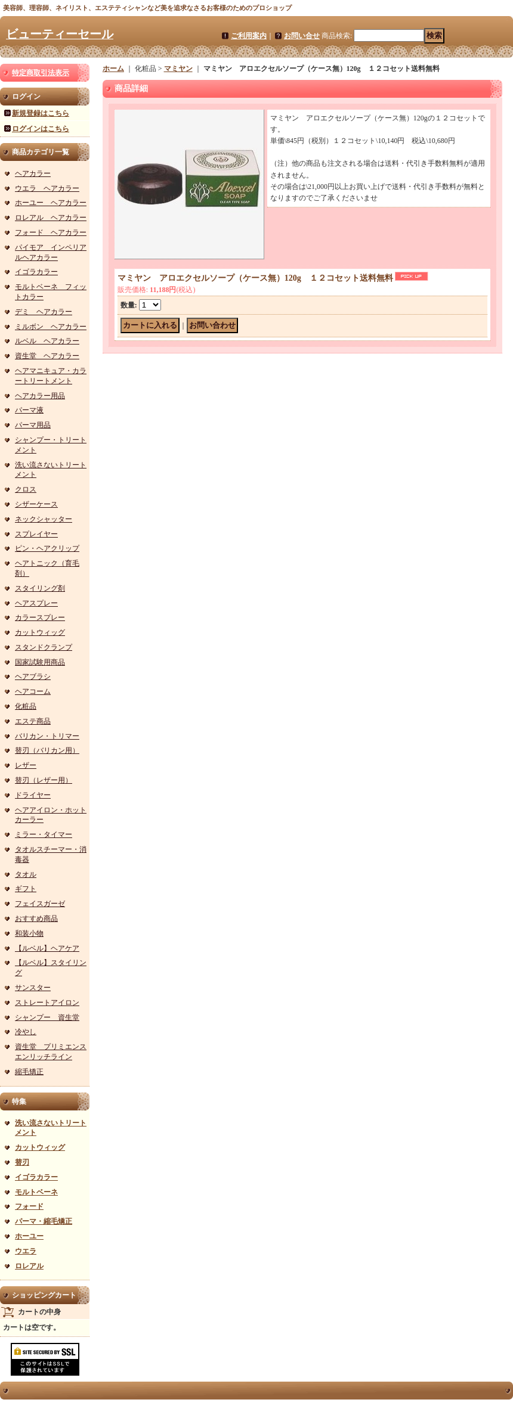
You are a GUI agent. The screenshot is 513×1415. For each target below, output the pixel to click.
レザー (25, 765)
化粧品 (25, 706)
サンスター (33, 987)
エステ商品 (33, 721)
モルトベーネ (36, 1192)
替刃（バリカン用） (47, 750)
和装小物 (29, 933)
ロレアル (29, 1266)
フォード (29, 1206)
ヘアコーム (33, 691)
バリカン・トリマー (47, 736)
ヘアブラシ (33, 676)
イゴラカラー (36, 272)
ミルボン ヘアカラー (50, 326)
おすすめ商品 (36, 918)
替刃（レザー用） (43, 780)
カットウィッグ (40, 632)
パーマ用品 (33, 425)
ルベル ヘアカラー (47, 341)
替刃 (22, 1162)
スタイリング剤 (40, 588)
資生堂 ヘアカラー (47, 356)
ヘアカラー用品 (40, 396)
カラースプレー (40, 617)
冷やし (25, 1032)
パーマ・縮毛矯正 (43, 1221)
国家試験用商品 (40, 662)
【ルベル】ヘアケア (47, 948)
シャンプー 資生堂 (47, 1017)
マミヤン (178, 68)
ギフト (25, 889)
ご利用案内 (249, 36)
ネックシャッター (43, 519)
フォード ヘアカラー (50, 232)
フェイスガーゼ (40, 903)
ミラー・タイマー (43, 834)
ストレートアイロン (47, 1002)
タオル (25, 874)
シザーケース (36, 504)
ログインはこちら (40, 129)
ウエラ (25, 1251)
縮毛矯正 (29, 1072)
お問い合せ (302, 36)
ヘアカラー (33, 173)
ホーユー (29, 1236)
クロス (25, 489)
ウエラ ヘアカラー (47, 188)
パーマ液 (29, 410)
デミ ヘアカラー (43, 312)
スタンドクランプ (43, 647)
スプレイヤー (36, 534)
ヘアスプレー (36, 603)
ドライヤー (33, 795)
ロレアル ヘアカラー (50, 217)
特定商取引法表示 (40, 73)
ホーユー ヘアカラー (50, 202)
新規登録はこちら (40, 113)
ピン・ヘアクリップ (47, 548)
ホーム (113, 68)
